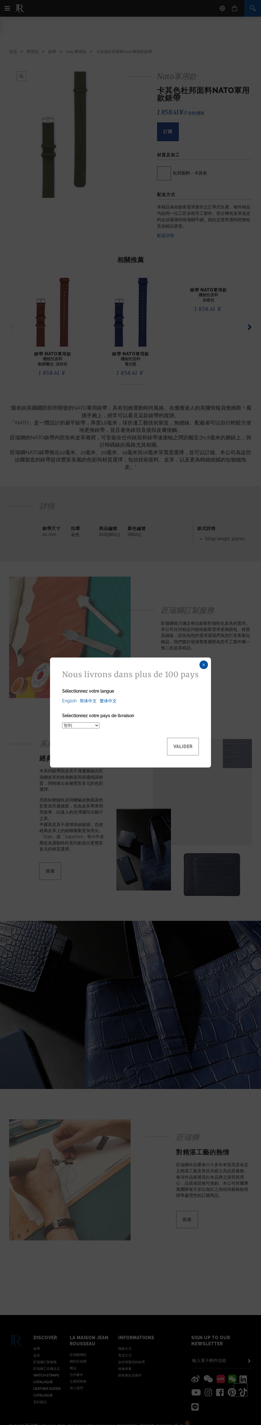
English (69, 700)
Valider (182, 746)
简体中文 (88, 700)
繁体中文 (108, 700)
